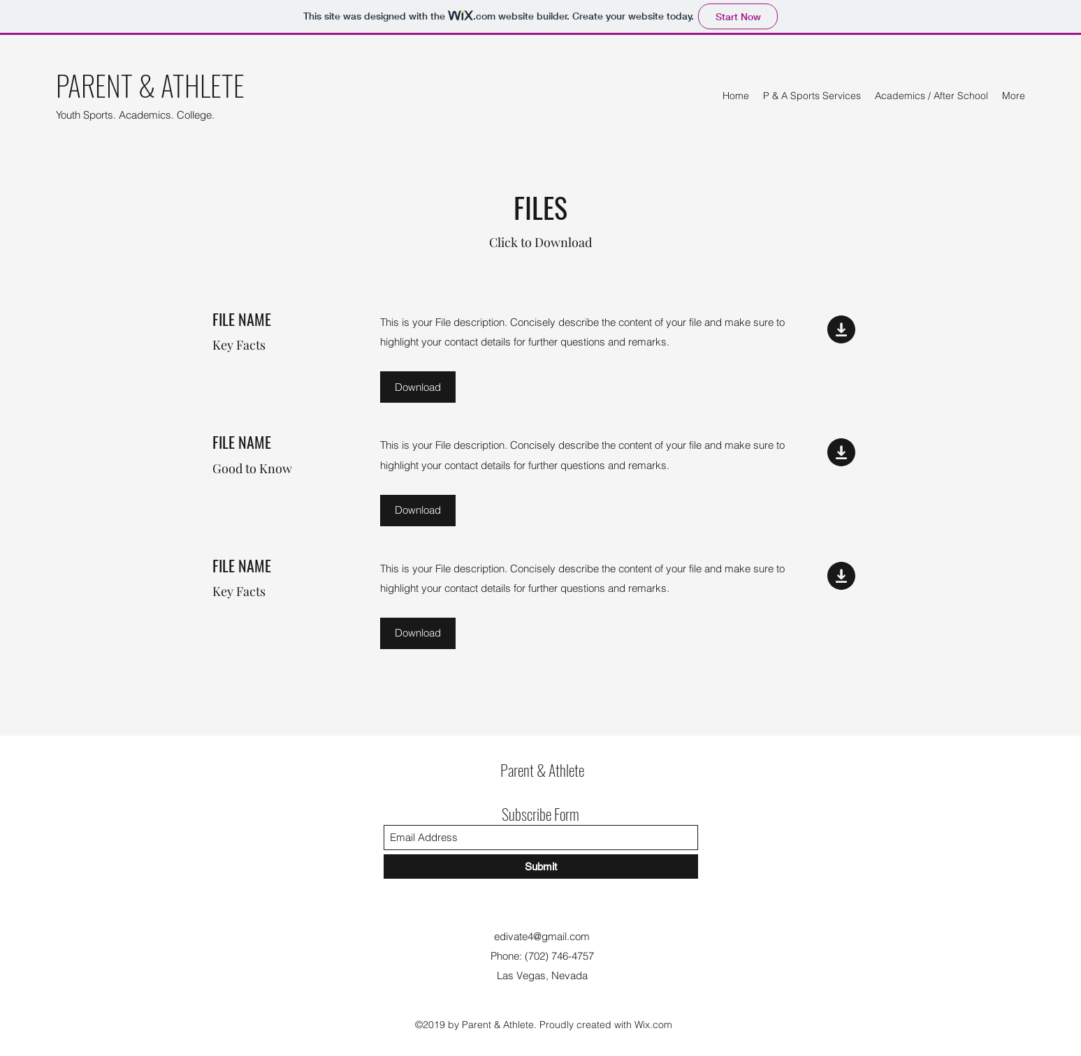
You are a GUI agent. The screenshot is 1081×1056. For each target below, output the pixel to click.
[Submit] (541, 866)
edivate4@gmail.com (542, 936)
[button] (418, 387)
